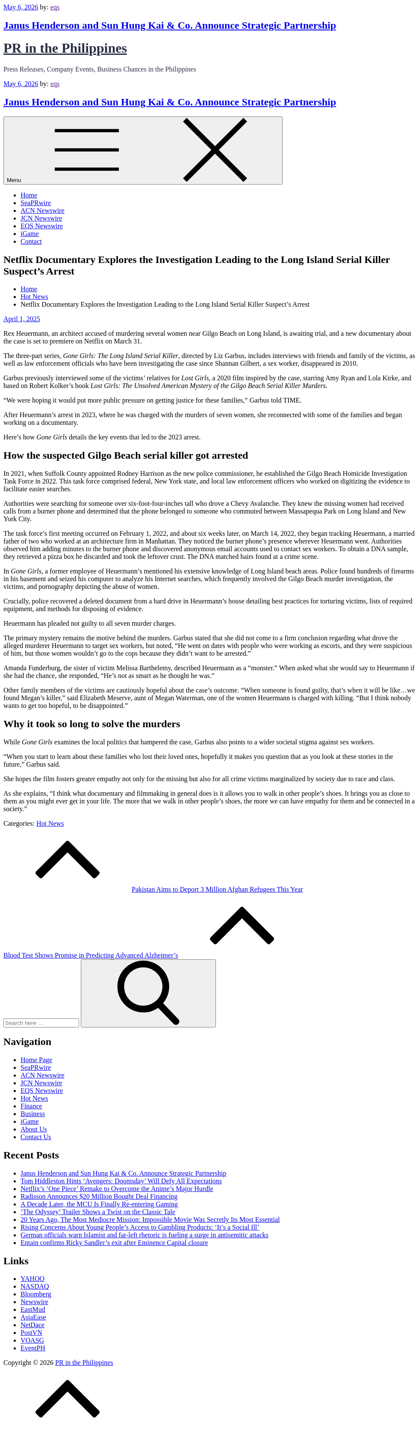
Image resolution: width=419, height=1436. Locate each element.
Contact (31, 241)
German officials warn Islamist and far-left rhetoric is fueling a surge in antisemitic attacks (145, 1235)
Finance (31, 1106)
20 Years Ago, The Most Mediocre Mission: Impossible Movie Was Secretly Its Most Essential (150, 1219)
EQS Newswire (42, 226)
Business (33, 1113)
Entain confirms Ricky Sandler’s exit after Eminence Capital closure (114, 1242)
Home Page (36, 1059)
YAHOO (32, 1278)
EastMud (33, 1309)
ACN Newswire (43, 210)
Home (29, 195)
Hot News (50, 823)
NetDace (32, 1325)
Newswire (34, 1301)
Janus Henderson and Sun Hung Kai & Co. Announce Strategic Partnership (169, 25)
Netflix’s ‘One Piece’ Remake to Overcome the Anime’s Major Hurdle (117, 1188)
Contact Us (36, 1136)
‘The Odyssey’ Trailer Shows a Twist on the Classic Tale (98, 1211)
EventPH (33, 1348)
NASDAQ (35, 1286)
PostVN (31, 1332)
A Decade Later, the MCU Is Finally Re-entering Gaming (99, 1204)
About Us (34, 1129)
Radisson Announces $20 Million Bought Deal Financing (99, 1196)
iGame (30, 233)
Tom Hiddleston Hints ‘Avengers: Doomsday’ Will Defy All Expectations (121, 1181)
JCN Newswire (41, 218)
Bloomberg (36, 1294)
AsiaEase (33, 1317)
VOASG (32, 1340)
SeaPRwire (36, 202)
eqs (54, 7)
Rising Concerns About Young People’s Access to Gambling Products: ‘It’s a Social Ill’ (140, 1227)
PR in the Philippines (65, 48)
